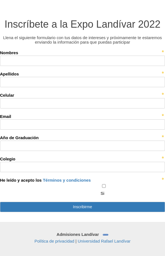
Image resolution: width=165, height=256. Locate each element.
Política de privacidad (54, 241)
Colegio (7, 159)
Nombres (9, 52)
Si (102, 193)
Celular (7, 95)
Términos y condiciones (67, 180)
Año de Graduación (19, 137)
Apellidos (9, 74)
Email (5, 116)
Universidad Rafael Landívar (104, 241)
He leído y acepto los (45, 180)
